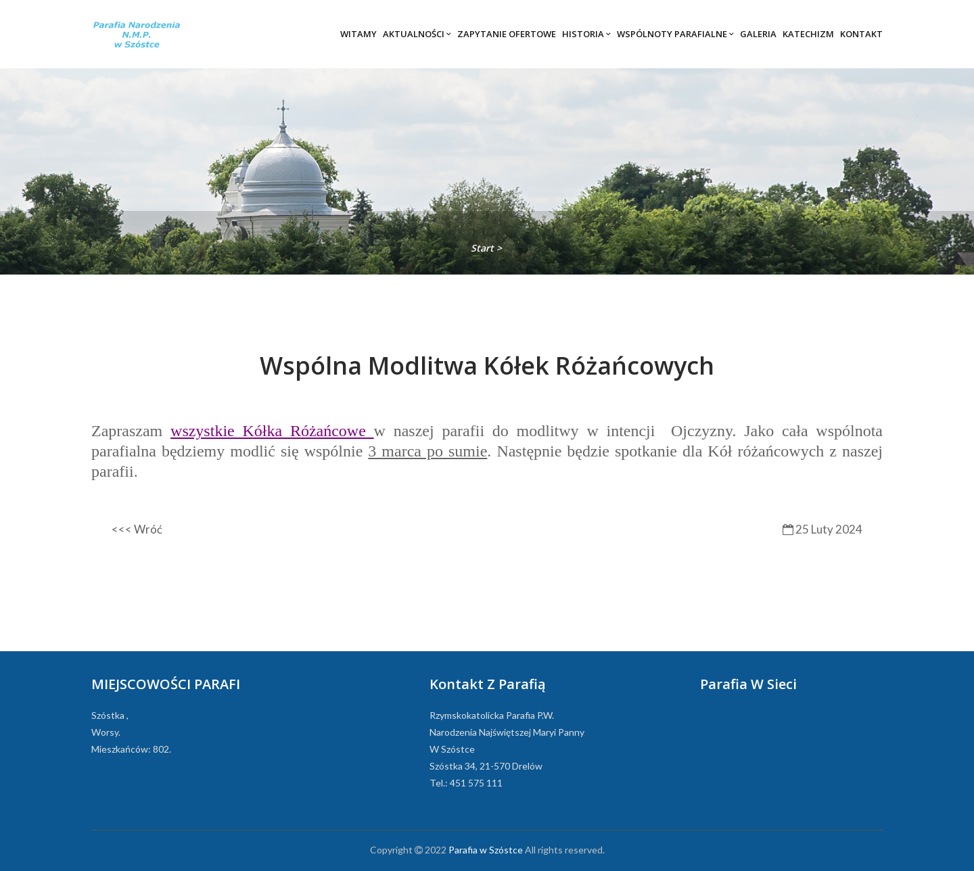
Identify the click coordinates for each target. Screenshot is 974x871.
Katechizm (808, 34)
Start (483, 247)
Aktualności (417, 34)
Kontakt (861, 34)
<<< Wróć (137, 529)
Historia (586, 34)
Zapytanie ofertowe (506, 34)
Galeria (758, 34)
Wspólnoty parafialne (675, 34)
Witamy (358, 34)
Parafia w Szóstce (485, 849)
